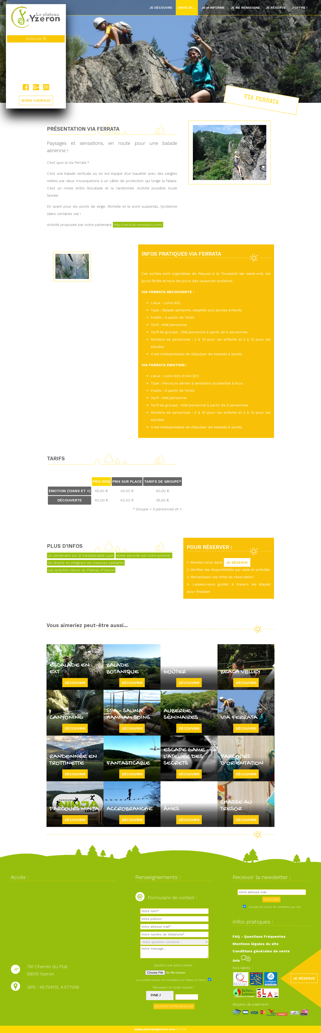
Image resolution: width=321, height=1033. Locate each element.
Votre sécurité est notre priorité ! (144, 555)
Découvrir (75, 682)
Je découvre (160, 7)
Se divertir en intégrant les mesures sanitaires (86, 563)
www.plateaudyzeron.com (155, 1029)
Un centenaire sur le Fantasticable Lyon (81, 555)
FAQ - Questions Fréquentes (259, 936)
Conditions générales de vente (261, 951)
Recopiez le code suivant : (174, 987)
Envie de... (187, 7)
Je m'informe (213, 7)
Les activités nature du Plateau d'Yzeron (81, 570)
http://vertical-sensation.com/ (138, 224)
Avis (242, 960)
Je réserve (276, 7)
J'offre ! (299, 7)
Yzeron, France (36, 63)
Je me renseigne (245, 7)
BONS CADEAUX (36, 100)
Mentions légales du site (256, 944)
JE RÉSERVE (237, 562)
